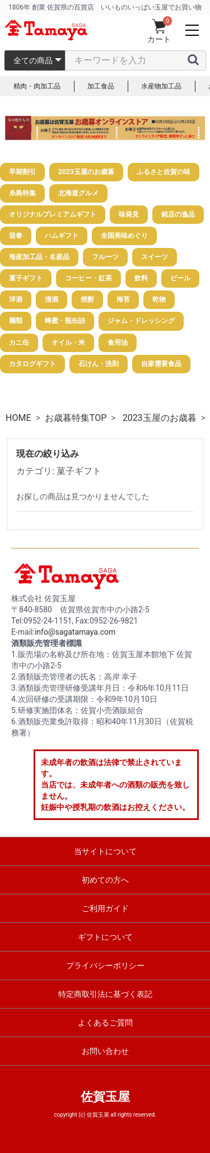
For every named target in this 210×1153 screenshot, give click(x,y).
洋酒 (15, 299)
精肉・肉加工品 (36, 86)
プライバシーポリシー (105, 965)
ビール (180, 278)
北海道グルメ (78, 193)
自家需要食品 (161, 364)
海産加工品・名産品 (39, 257)
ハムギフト (61, 236)
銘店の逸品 (178, 214)
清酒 (51, 299)
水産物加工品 (161, 86)
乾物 (159, 299)
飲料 (141, 278)
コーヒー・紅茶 (88, 278)
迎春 (15, 236)
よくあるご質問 (105, 1022)
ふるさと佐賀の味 (163, 172)
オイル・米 (68, 342)
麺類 (15, 321)
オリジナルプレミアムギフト (52, 214)
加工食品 (100, 86)
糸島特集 (22, 193)
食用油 (118, 342)
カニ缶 (19, 342)
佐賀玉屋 (105, 1097)
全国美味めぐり (124, 236)
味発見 (129, 214)
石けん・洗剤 (98, 364)
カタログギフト (32, 364)
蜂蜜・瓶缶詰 (65, 321)
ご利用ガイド (105, 908)
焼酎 (87, 299)
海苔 (123, 299)
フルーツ (105, 257)
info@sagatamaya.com (75, 631)
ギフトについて (105, 936)
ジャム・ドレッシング (141, 321)
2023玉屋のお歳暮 (86, 172)
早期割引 (22, 172)
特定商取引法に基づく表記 (105, 994)
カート (159, 31)
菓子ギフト (26, 278)
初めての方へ (105, 879)
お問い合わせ (105, 1051)
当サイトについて (105, 851)
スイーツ (154, 257)
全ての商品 (33, 60)
